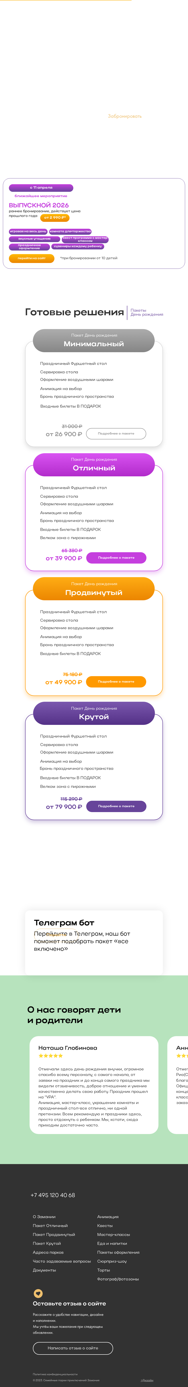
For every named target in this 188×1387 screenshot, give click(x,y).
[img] (94, 865)
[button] (124, 117)
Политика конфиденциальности (55, 1374)
